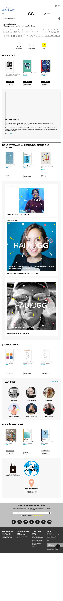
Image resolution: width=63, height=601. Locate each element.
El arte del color (35, 400)
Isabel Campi (9, 192)
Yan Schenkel (34, 494)
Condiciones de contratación (53, 586)
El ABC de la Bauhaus (47, 190)
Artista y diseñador (28, 190)
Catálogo (34, 596)
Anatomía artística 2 (18, 493)
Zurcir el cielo (45, 85)
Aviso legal (49, 584)
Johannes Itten (35, 402)
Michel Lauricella (53, 402)
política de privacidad (37, 567)
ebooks (18, 590)
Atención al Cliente (21, 586)
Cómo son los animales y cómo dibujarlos (19, 401)
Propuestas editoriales (37, 593)
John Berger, (9, 87)
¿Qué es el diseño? (11, 190)
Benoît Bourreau (10, 88)
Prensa (33, 597)
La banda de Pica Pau (36, 493)
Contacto (34, 586)
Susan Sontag (16, 87)
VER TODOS (54, 420)
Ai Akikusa (16, 403)
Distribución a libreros (36, 587)
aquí (11, 146)
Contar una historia (11, 85)
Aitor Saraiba (44, 87)
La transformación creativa (30, 85)
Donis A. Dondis (53, 494)
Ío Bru (25, 87)
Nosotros (34, 584)
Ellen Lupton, (45, 192)
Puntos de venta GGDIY (37, 590)
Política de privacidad (51, 587)
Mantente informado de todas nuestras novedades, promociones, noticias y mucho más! (31, 560)
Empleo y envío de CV (37, 594)
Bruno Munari (26, 192)
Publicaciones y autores (37, 591)
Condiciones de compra (22, 587)
